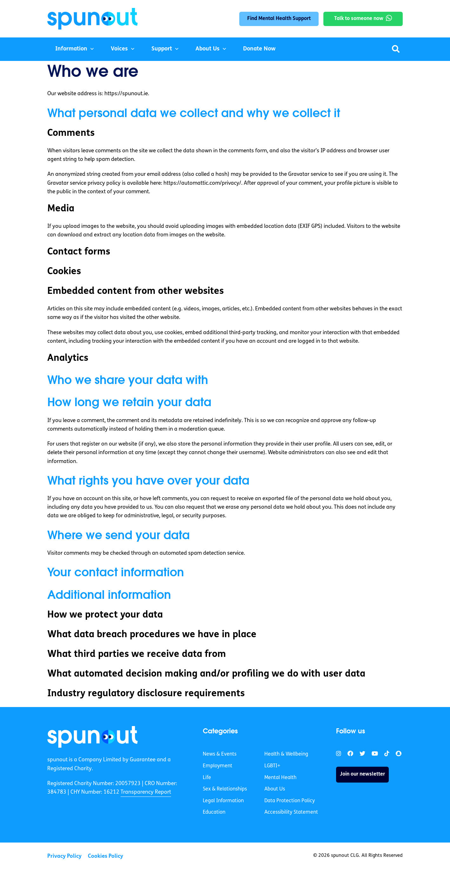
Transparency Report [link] (146, 792)
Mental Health (280, 777)
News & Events (219, 754)
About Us (207, 49)
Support (161, 49)
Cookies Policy (105, 856)
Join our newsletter (362, 774)
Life (207, 777)
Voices (119, 49)
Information (71, 49)
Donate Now (259, 49)
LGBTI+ (272, 766)
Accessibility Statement (291, 812)
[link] (92, 737)
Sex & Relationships (225, 789)
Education (214, 812)
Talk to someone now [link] (358, 18)
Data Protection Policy (289, 801)
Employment (217, 766)
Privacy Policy (64, 856)
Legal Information (223, 801)
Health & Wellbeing (286, 754)
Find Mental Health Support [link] (279, 18)
